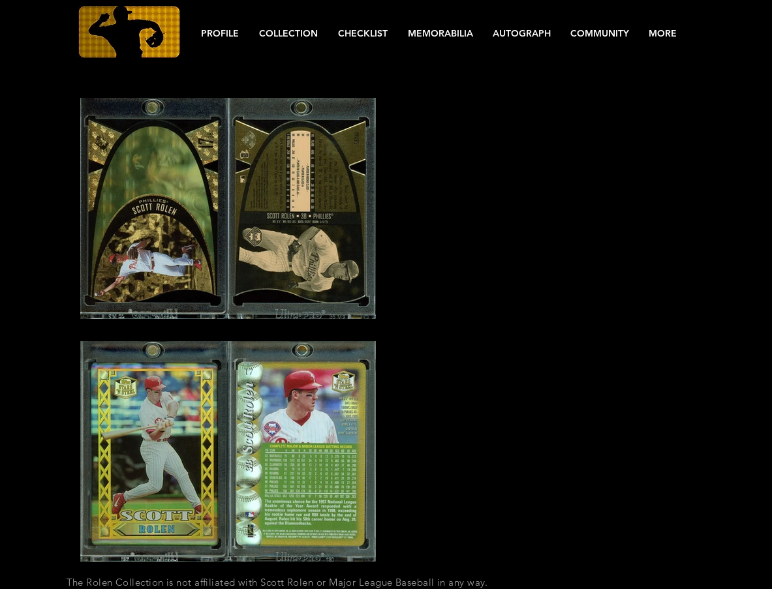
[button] (220, 33)
